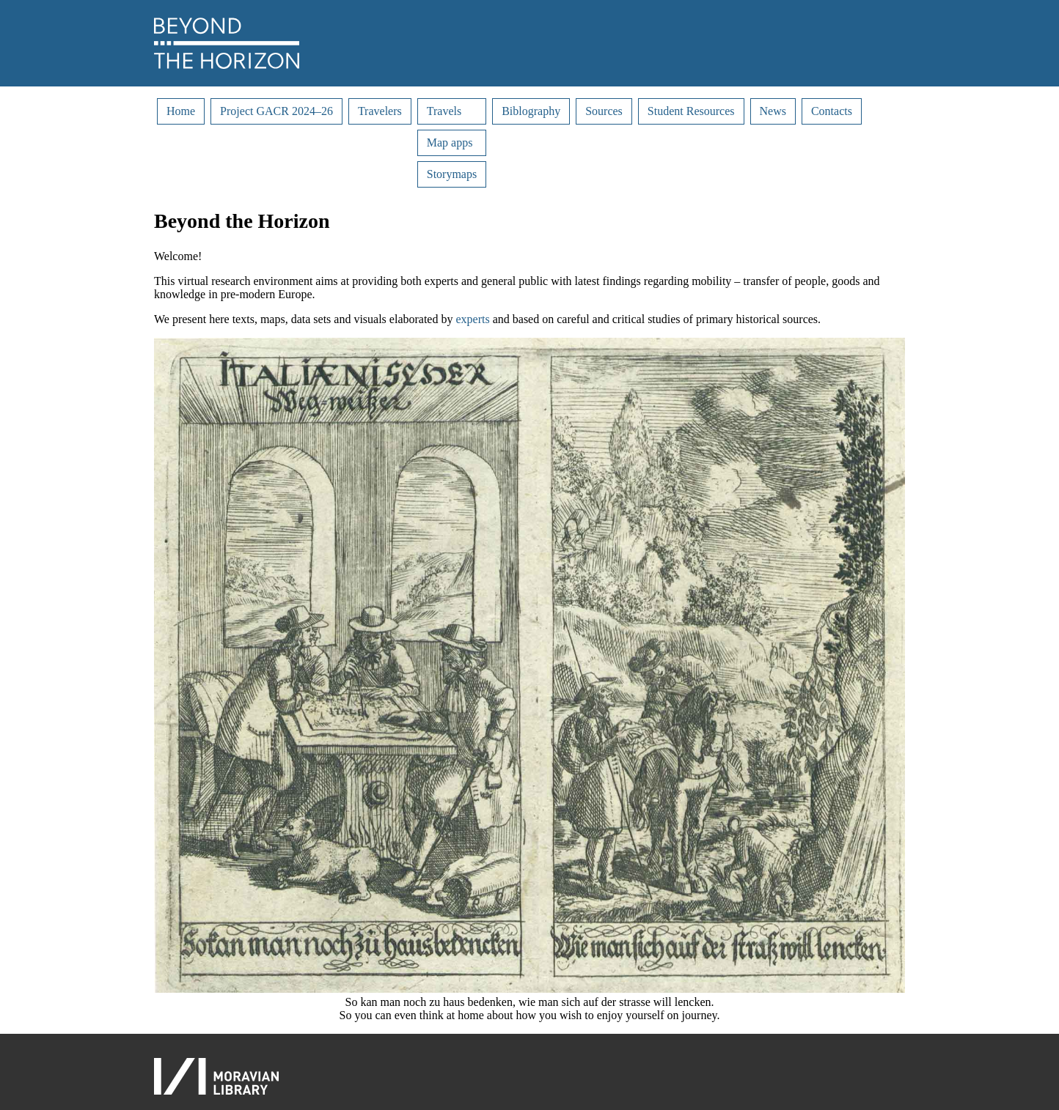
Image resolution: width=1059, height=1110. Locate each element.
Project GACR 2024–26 (276, 111)
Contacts (831, 111)
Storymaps (452, 174)
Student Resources (691, 111)
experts (472, 319)
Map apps (450, 142)
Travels (444, 111)
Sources (604, 111)
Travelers (380, 111)
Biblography (531, 111)
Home (180, 111)
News (773, 111)
